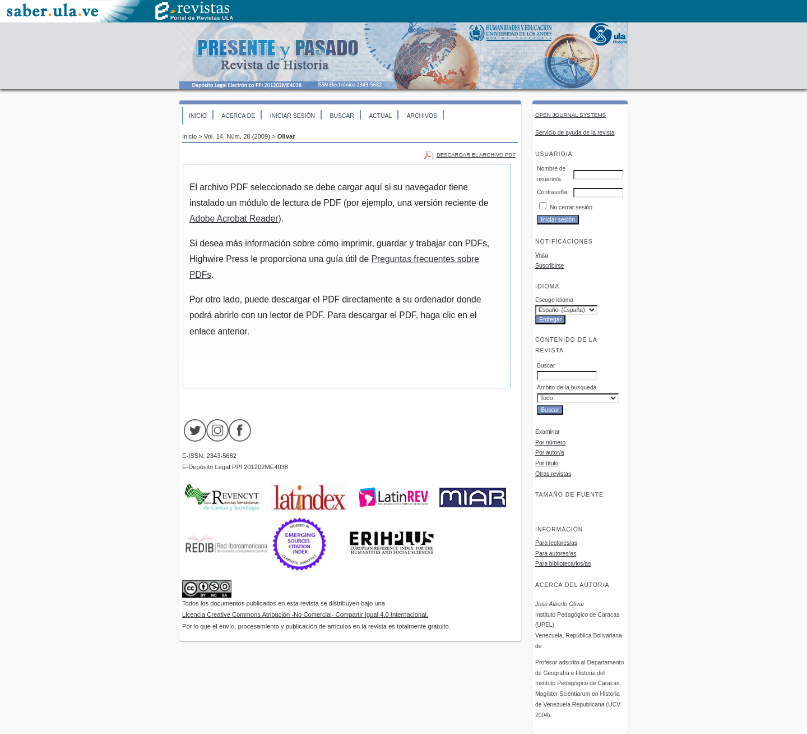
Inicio (198, 116)
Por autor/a (549, 452)
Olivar (286, 136)
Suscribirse (549, 266)
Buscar (342, 116)
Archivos (422, 116)
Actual (380, 116)
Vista (541, 255)
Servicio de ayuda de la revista (575, 133)
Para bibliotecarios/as (563, 564)
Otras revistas (553, 474)
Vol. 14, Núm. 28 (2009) (237, 136)
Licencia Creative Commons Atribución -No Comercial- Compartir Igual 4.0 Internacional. (305, 614)
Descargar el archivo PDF (476, 155)
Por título (547, 463)
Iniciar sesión (292, 116)
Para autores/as (555, 553)
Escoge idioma (554, 300)
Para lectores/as (556, 543)
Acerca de (238, 116)
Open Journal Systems (570, 115)
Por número (550, 442)
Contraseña (552, 192)
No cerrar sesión (571, 207)
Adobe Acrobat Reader (233, 218)
